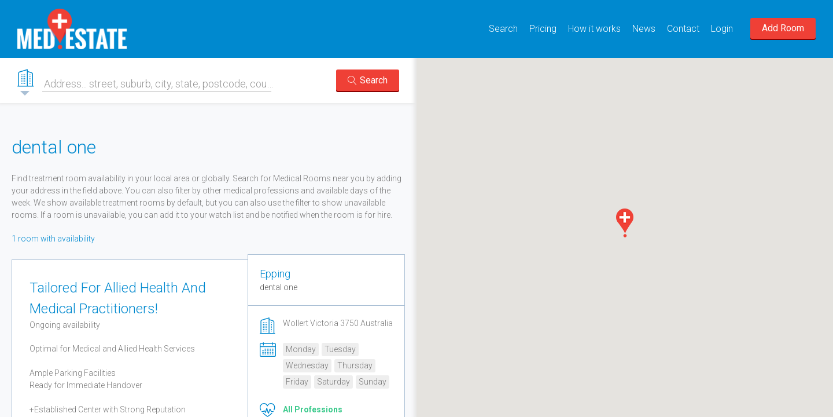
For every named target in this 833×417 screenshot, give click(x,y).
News (643, 28)
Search (503, 28)
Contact (683, 28)
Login (722, 28)
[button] (624, 223)
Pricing (542, 28)
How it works (594, 28)
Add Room (783, 28)
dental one (278, 287)
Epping (275, 274)
